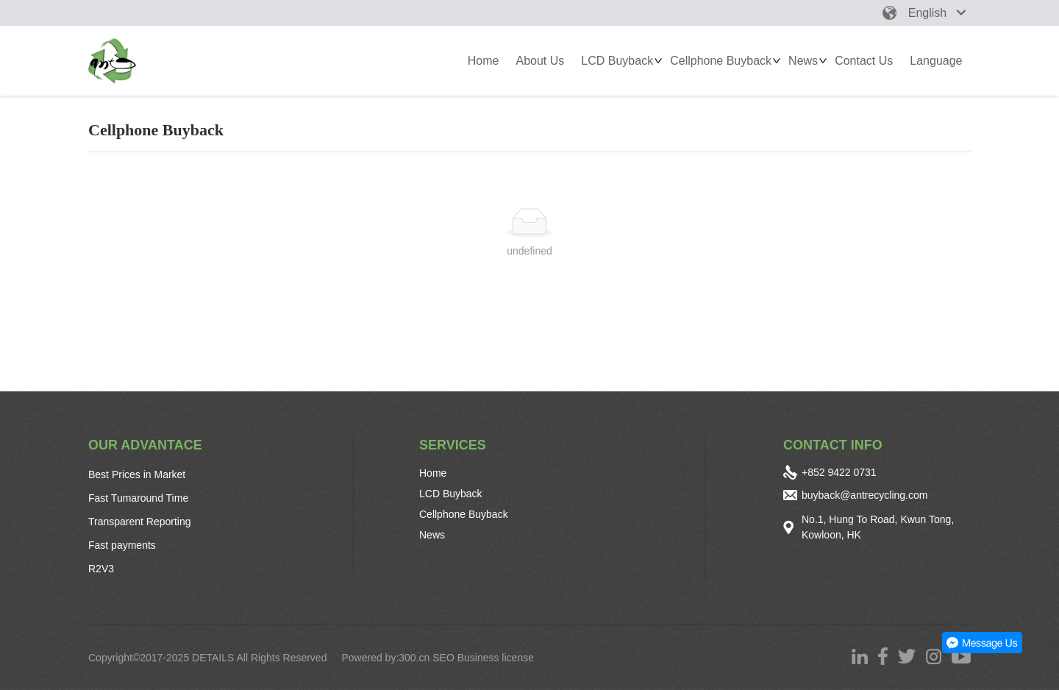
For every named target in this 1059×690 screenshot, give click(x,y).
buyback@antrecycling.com (864, 495)
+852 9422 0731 (839, 472)
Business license (497, 658)
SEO (443, 658)
